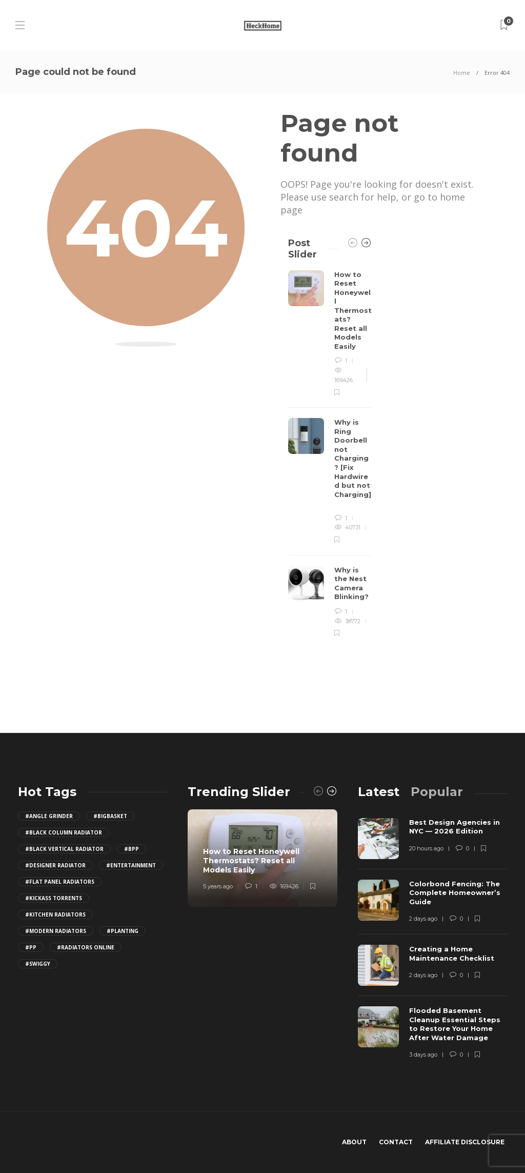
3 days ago (423, 1054)
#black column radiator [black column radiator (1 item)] (63, 832)
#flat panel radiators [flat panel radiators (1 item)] (59, 881)
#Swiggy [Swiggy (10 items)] (37, 963)
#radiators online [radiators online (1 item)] (85, 947)
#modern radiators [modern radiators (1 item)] (55, 931)
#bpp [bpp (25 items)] (131, 848)
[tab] (378, 791)
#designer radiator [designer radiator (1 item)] (55, 865)
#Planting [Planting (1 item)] (122, 931)
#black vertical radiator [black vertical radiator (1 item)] (64, 848)
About (354, 1142)
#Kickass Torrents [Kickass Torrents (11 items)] (53, 898)
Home (461, 72)
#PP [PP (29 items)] (30, 947)
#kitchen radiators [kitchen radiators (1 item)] (55, 914)
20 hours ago (426, 848)
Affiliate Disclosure (464, 1142)
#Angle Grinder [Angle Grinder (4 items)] (49, 816)
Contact (396, 1142)
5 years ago (218, 886)
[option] (330, 454)
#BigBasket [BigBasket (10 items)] (110, 816)
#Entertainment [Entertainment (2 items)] (131, 865)
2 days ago (423, 918)
